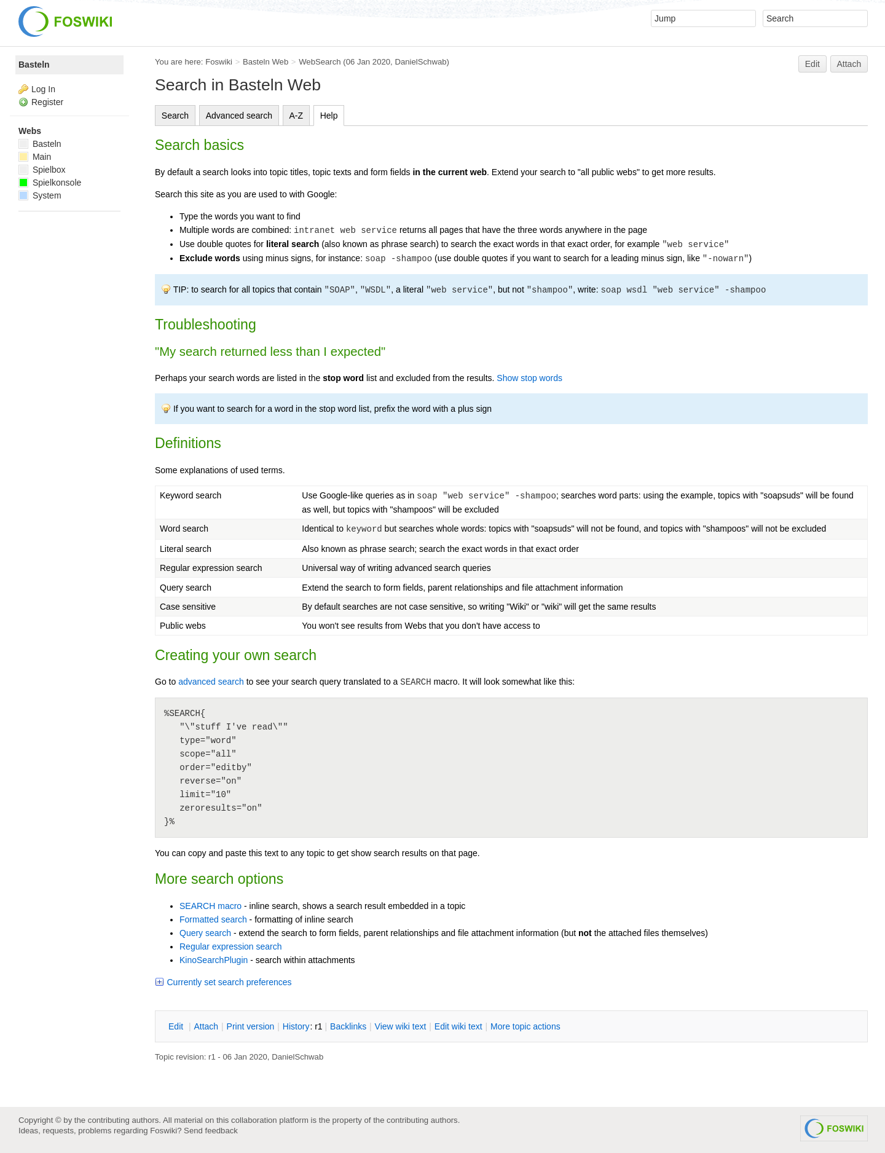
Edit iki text (458, 1026)
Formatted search (213, 919)
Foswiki (218, 61)
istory (296, 1026)
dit (177, 1026)
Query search (205, 933)
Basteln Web (265, 61)
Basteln (34, 64)
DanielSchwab (420, 61)
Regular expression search (230, 946)
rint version (251, 1026)
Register (47, 102)
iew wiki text (401, 1026)
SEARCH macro (210, 906)
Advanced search (239, 115)
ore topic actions (525, 1026)
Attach (849, 64)
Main (34, 157)
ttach (206, 1026)
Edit (812, 64)
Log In (43, 89)
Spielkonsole (49, 182)
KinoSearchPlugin (213, 960)
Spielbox (42, 170)
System (39, 195)
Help (329, 115)
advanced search (211, 682)
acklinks (348, 1026)
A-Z (296, 115)
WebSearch (320, 61)
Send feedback (211, 1130)
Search (175, 115)
